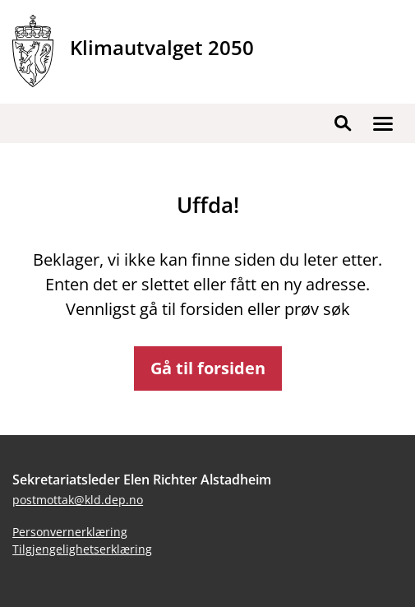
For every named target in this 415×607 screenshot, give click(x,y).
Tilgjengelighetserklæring (82, 549)
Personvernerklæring (69, 532)
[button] (383, 123)
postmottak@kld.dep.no (77, 499)
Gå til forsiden (207, 368)
